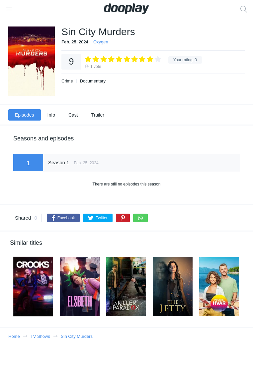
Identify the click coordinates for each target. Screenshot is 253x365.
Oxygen (100, 41)
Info (51, 115)
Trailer (97, 115)
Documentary (93, 81)
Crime (67, 81)
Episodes (24, 115)
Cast (73, 115)
